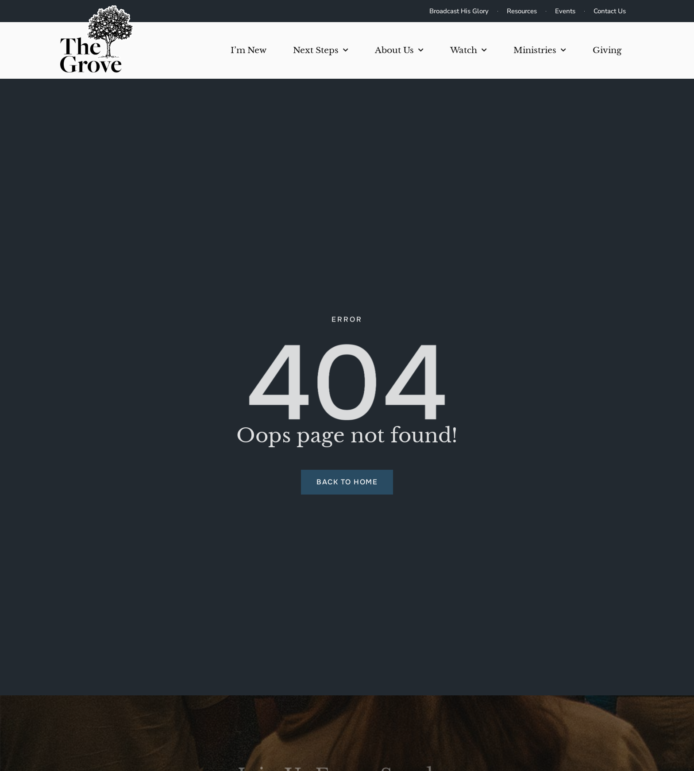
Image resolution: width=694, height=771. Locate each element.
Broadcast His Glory (459, 11)
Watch (468, 50)
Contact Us (610, 11)
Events (565, 11)
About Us (399, 50)
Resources (522, 11)
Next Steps (320, 50)
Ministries (539, 50)
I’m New (248, 50)
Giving (607, 50)
